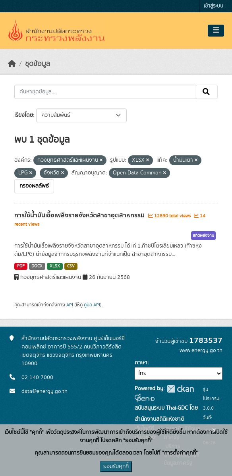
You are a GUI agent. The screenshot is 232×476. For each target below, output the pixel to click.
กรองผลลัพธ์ (34, 186)
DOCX (37, 266)
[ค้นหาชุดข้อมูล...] (105, 92)
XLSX (55, 266)
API (69, 304)
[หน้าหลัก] (12, 64)
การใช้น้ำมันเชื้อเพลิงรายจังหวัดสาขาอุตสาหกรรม (80, 215)
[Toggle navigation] (216, 31)
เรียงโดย (23, 115)
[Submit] (207, 92)
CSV (71, 266)
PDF (21, 266)
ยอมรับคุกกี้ (116, 466)
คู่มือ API (92, 304)
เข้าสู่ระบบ (213, 6)
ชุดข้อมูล (37, 64)
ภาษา (141, 363)
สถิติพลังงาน (203, 235)
